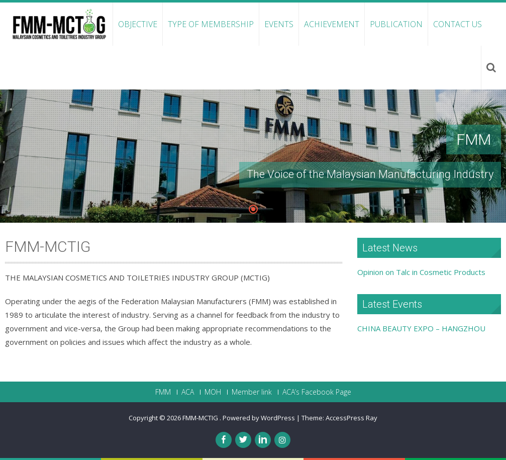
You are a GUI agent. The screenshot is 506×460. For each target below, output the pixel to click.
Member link (252, 392)
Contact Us (457, 24)
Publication (396, 24)
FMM (163, 392)
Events (278, 24)
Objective (137, 24)
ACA (187, 392)
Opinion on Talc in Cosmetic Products (421, 272)
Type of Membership (211, 24)
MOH (213, 392)
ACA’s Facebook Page (316, 392)
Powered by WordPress (259, 417)
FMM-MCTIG (201, 417)
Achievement (331, 24)
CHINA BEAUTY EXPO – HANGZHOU (421, 328)
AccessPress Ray (351, 417)
